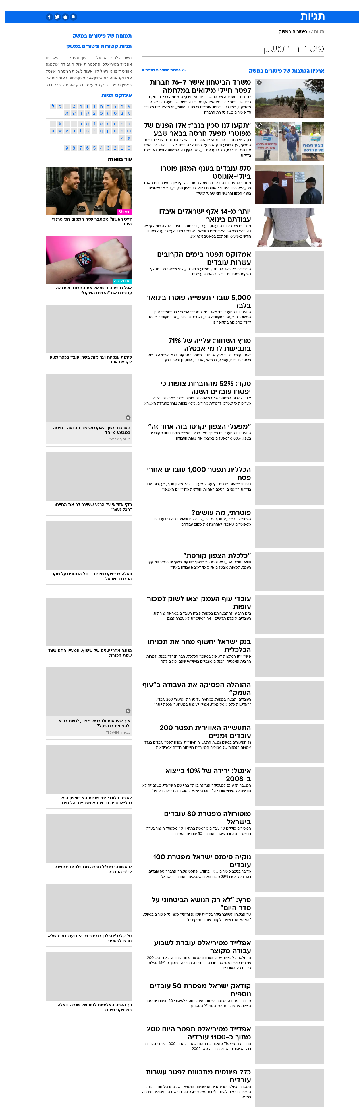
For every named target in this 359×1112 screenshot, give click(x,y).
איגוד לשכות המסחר (70, 71)
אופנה (113, 5)
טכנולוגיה (135, 5)
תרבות (243, 5)
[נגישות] (7, 5)
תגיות (313, 32)
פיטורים (46, 57)
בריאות (176, 5)
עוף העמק (72, 57)
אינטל (45, 71)
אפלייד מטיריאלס (111, 64)
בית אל (46, 78)
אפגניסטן (80, 78)
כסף (209, 5)
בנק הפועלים (91, 85)
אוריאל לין (98, 71)
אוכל (194, 5)
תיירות (156, 5)
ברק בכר (47, 85)
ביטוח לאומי (62, 78)
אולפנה (46, 64)
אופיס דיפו (117, 71)
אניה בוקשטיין (100, 78)
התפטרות (86, 64)
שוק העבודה (66, 64)
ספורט (262, 5)
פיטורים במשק (287, 32)
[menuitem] (278, 6)
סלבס (225, 5)
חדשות (281, 5)
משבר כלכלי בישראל (108, 57)
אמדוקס (119, 78)
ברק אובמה (68, 85)
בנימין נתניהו (115, 85)
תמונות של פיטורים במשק (96, 36)
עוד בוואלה (114, 159)
